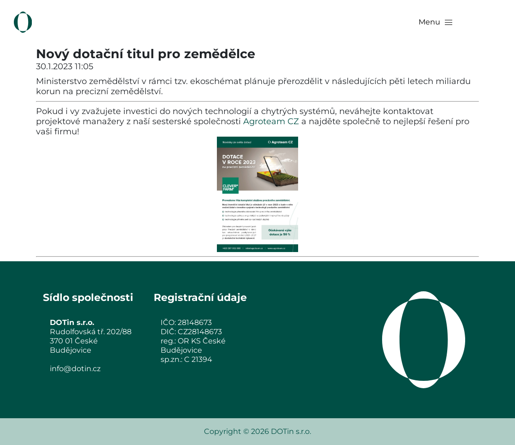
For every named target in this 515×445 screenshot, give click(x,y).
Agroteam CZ (271, 121)
